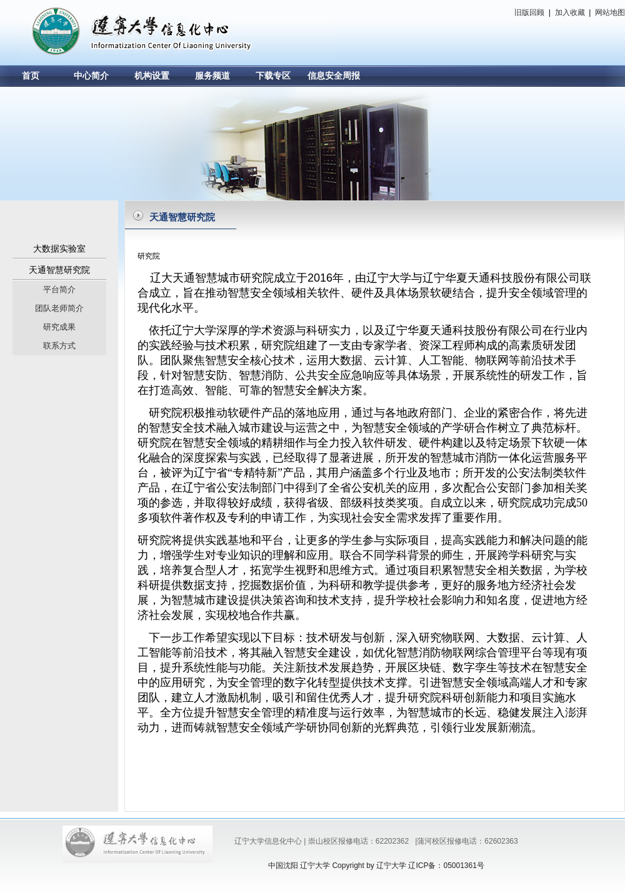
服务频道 (212, 76)
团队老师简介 (59, 308)
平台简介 (59, 289)
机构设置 (151, 76)
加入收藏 (569, 12)
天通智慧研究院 (59, 270)
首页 (30, 76)
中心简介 (91, 76)
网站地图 (609, 12)
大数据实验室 (59, 249)
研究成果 (59, 327)
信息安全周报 (334, 76)
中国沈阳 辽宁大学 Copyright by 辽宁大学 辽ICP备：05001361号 (376, 865)
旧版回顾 (530, 12)
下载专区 (273, 76)
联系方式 (59, 345)
